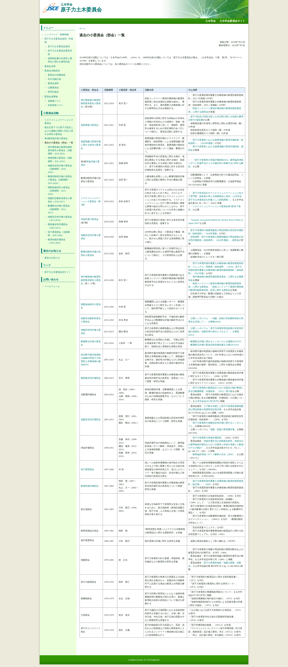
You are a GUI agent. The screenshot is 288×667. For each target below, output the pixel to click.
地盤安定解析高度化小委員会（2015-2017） (60, 200)
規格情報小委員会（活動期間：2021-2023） (60, 159)
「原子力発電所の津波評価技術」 (207, 437)
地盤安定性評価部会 (91, 419)
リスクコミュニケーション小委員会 (58, 121)
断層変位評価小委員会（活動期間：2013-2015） (59, 209)
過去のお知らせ (52, 257)
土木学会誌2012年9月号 (206, 401)
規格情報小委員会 (89, 125)
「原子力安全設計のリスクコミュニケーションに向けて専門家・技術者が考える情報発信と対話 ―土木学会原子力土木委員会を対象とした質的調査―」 (215, 196)
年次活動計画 (54, 79)
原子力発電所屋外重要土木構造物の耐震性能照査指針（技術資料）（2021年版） (215, 270)
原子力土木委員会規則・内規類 (58, 40)
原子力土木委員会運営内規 (60, 52)
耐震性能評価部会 (89, 486)
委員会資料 (53, 83)
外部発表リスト (55, 105)
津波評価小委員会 (89, 219)
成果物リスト (54, 101)
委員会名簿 (49, 66)
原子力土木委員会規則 (59, 46)
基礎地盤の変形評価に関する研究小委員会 (91, 144)
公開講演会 (53, 87)
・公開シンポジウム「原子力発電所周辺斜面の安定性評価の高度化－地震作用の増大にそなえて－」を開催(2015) (215, 331)
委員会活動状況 (52, 70)
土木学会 (210, 21)
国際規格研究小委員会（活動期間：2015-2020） (59, 190)
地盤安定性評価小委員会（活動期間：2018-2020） (60, 168)
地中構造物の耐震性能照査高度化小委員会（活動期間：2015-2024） (60, 150)
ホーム (82, 28)
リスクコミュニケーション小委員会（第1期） (91, 201)
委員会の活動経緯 (56, 75)
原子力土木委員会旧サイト (57, 272)
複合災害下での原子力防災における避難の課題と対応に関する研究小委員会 (58, 130)
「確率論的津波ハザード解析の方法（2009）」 (213, 454)
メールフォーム (52, 286)
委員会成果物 (51, 96)
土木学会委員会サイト (232, 21)
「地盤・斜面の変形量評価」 (222, 429)
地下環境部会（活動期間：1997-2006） (59, 234)
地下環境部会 (87, 469)
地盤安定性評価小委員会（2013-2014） (60, 218)
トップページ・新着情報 (56, 34)
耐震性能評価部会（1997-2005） (56, 241)
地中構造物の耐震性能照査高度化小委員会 (91, 103)
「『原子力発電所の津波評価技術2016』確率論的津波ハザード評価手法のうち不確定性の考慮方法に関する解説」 (215, 163)
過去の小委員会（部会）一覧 (58, 142)
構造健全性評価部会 (91, 378)
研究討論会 (53, 92)
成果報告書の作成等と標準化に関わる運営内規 (60, 60)
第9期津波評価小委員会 (56, 138)
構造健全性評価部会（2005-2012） (58, 226)
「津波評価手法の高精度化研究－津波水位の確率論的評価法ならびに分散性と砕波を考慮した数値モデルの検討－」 (215, 444)
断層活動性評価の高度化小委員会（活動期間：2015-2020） (60, 179)
